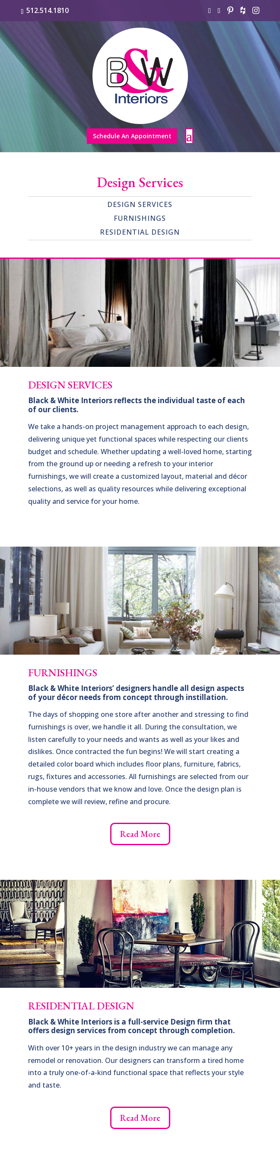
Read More (140, 834)
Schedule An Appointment (132, 136)
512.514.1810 (47, 10)
